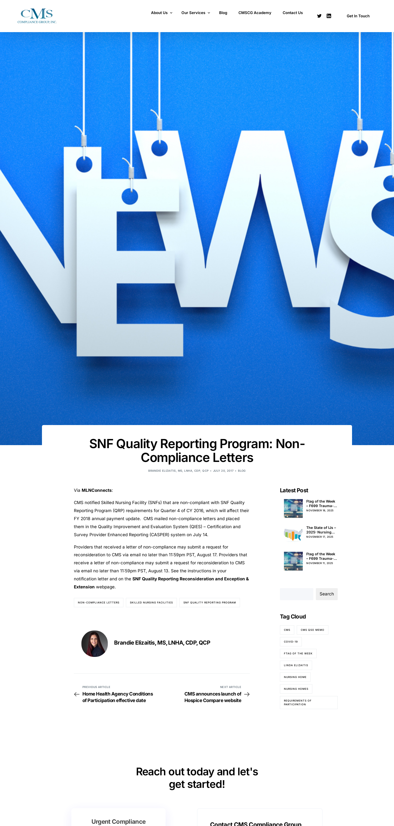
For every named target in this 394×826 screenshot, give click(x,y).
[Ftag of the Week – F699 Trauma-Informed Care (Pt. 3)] (293, 561)
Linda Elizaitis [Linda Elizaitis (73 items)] (296, 665)
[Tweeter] (319, 15)
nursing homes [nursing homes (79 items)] (296, 688)
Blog (242, 470)
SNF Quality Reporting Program (209, 602)
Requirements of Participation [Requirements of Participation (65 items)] (298, 702)
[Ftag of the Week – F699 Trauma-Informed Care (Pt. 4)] (293, 508)
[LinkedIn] (329, 15)
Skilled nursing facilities (151, 602)
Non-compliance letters (98, 602)
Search (327, 593)
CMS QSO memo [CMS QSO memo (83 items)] (312, 629)
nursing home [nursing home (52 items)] (295, 676)
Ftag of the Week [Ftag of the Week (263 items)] (298, 653)
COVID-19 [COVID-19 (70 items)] (291, 641)
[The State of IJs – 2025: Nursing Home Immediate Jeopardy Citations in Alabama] (293, 534)
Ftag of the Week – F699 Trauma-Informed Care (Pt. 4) (320, 503)
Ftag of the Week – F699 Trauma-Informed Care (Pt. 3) (320, 556)
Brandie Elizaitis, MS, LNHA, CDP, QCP (178, 470)
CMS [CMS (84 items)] (287, 629)
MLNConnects (97, 490)
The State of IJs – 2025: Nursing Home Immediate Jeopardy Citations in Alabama (321, 529)
